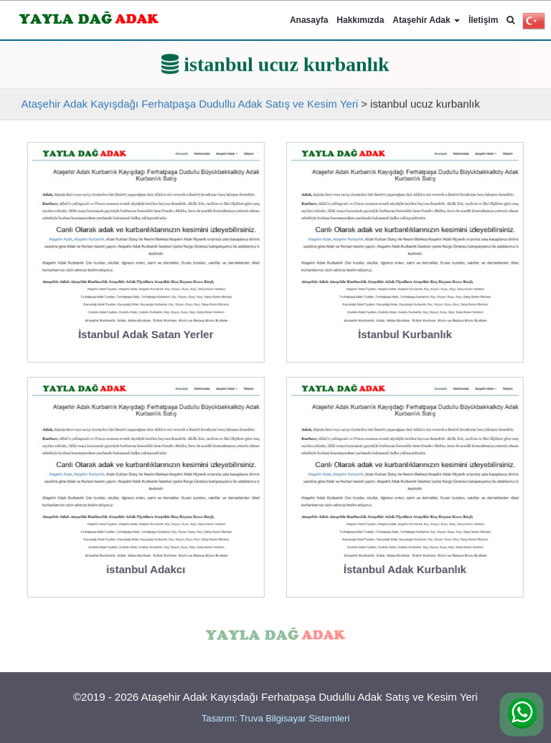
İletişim (483, 20)
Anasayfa (309, 20)
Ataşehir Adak (426, 20)
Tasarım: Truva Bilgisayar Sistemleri (276, 718)
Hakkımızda (360, 20)
